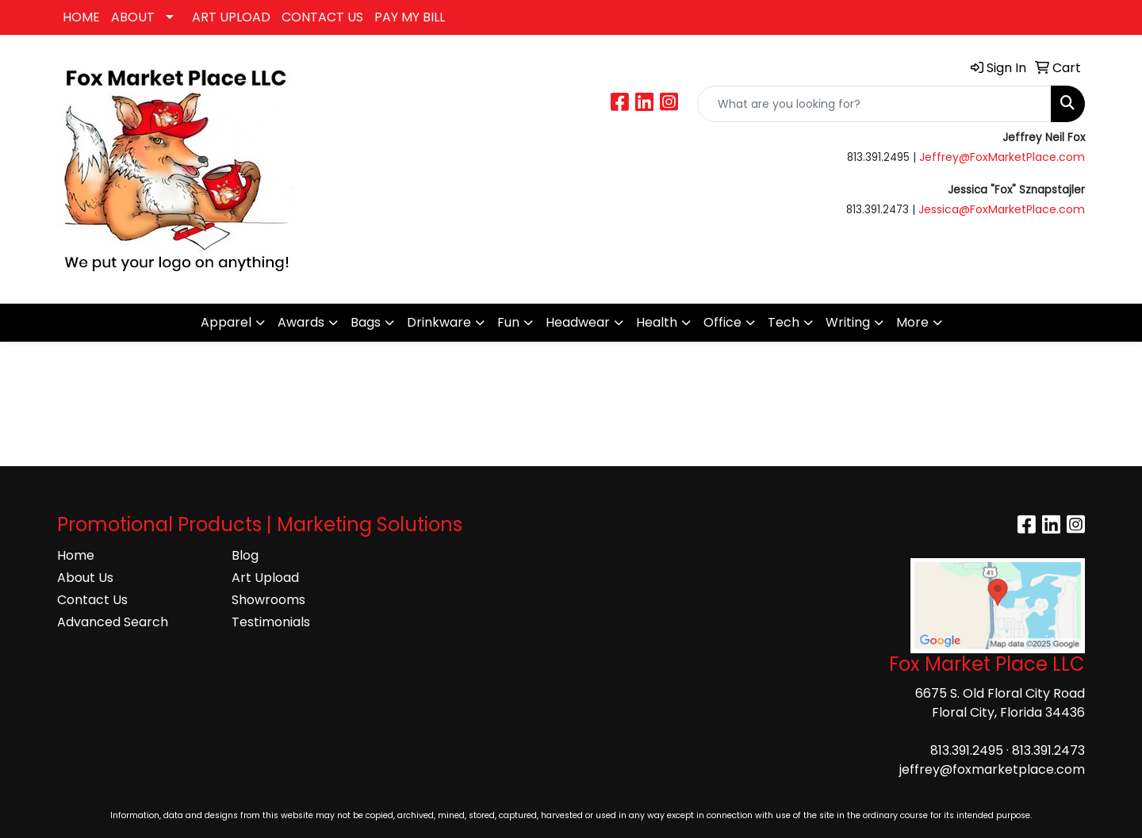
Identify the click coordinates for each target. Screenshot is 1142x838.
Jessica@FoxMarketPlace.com (1001, 209)
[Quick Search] (874, 104)
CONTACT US (322, 17)
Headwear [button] (578, 322)
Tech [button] (783, 322)
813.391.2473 (1048, 750)
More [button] (912, 322)
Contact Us (92, 600)
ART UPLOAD (231, 17)
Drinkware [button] (439, 322)
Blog (245, 555)
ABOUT (133, 17)
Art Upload (265, 577)
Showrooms (268, 600)
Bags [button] (366, 322)
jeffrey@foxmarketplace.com (992, 769)
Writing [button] (848, 322)
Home (75, 555)
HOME (81, 17)
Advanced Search (112, 622)
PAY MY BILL (409, 17)
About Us (85, 577)
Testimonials (271, 622)
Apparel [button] (226, 322)
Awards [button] (301, 322)
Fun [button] (508, 322)
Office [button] (722, 322)
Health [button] (656, 322)
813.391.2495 (966, 750)
